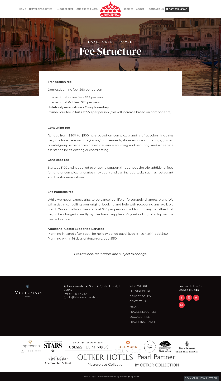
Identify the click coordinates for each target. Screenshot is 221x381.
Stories (128, 9)
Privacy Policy (140, 296)
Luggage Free (65, 9)
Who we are (138, 286)
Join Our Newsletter (201, 378)
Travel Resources (142, 311)
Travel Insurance (142, 322)
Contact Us (156, 9)
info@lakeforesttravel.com (83, 297)
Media (133, 306)
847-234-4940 (176, 9)
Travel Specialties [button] (40, 9)
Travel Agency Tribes (130, 376)
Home (22, 9)
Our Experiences (87, 9)
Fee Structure (140, 291)
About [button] (140, 9)
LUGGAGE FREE (139, 316)
